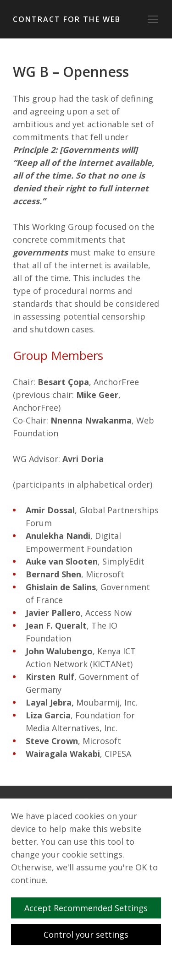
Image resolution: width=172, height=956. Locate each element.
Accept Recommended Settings (89, 907)
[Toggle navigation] (152, 19)
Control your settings (86, 934)
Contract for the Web (67, 19)
